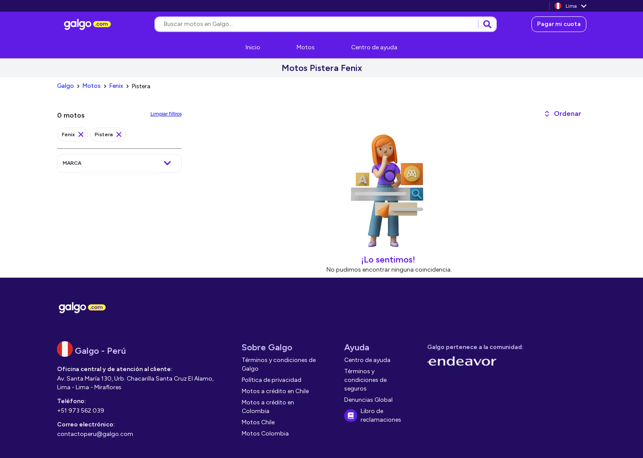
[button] (562, 114)
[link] (88, 24)
